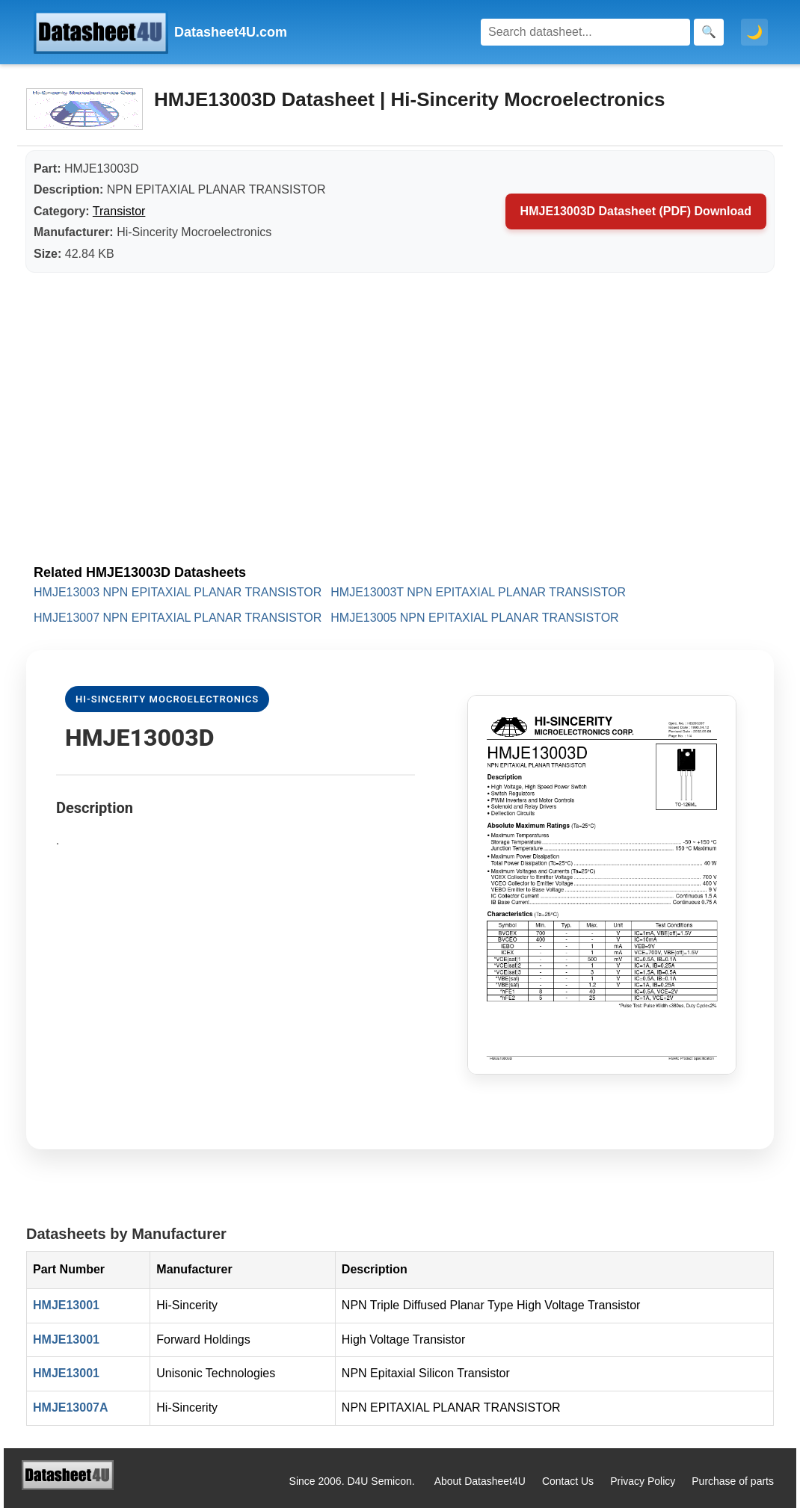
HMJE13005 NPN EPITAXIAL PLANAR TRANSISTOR (474, 617)
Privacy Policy (642, 1481)
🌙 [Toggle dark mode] (754, 32)
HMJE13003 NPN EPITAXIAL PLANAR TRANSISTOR (177, 592)
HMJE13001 (66, 1305)
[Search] (585, 32)
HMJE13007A (70, 1407)
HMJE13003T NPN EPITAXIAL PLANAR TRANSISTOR (478, 592)
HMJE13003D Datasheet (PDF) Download (635, 211)
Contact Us (568, 1481)
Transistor (119, 211)
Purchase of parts (733, 1481)
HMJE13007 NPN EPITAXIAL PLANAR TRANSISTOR (177, 617)
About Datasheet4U (480, 1481)
